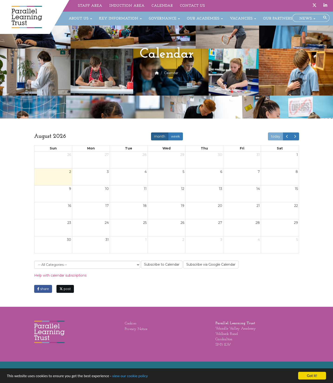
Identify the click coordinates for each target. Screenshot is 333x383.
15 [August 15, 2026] (296, 189)
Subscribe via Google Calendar (210, 264)
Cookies (130, 323)
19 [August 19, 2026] (182, 206)
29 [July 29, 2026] (182, 155)
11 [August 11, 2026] (145, 189)
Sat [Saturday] (280, 148)
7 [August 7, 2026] (259, 172)
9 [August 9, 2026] (70, 189)
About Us (80, 18)
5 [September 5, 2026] (297, 240)
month (159, 136)
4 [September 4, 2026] (259, 240)
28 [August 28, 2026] (258, 223)
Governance (164, 18)
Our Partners (277, 18)
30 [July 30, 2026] (220, 155)
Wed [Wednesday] (166, 148)
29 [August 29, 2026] (296, 223)
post (65, 289)
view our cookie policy (130, 376)
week (175, 136)
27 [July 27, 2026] (107, 155)
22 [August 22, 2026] (296, 206)
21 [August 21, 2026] (258, 206)
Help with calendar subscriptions (60, 275)
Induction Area (127, 6)
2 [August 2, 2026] (70, 172)
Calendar (162, 6)
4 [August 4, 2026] (146, 172)
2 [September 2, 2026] (183, 240)
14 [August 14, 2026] (258, 189)
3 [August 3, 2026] (108, 172)
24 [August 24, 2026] (107, 223)
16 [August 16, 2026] (69, 206)
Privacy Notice (136, 329)
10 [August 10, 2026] (107, 189)
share (43, 289)
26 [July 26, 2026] (69, 155)
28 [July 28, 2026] (144, 155)
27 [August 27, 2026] (220, 223)
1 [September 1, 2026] (146, 240)
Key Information (120, 18)
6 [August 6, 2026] (221, 172)
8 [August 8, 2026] (297, 172)
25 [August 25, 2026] (145, 223)
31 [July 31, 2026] (258, 155)
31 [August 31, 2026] (107, 240)
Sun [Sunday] (53, 148)
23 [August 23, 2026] (69, 223)
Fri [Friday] (242, 148)
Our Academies (205, 18)
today (275, 136)
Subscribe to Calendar (161, 264)
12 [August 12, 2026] (182, 189)
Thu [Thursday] (204, 148)
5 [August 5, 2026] (183, 172)
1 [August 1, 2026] (297, 155)
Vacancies (243, 18)
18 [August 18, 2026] (145, 206)
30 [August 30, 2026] (69, 240)
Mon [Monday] (91, 148)
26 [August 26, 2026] (182, 223)
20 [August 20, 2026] (220, 206)
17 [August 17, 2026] (107, 206)
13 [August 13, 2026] (220, 189)
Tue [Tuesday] (128, 148)
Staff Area (90, 6)
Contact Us (192, 6)
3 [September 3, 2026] (221, 240)
